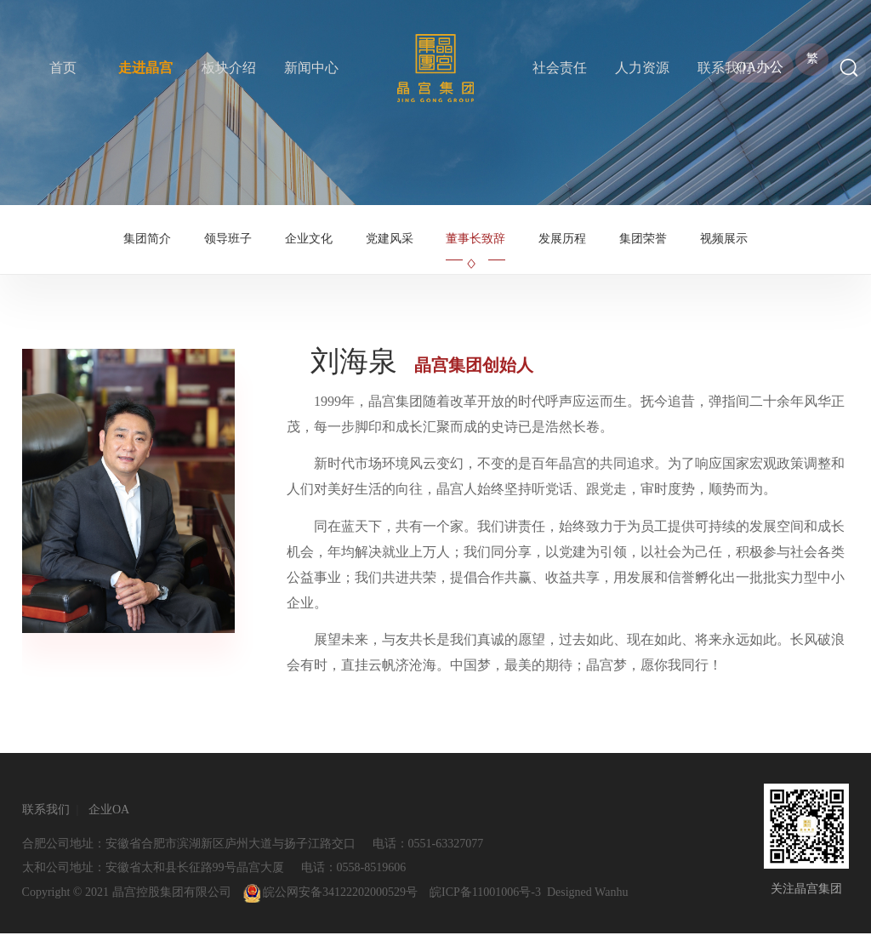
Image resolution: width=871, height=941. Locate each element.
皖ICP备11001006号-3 (485, 899)
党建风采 (389, 243)
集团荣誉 (643, 243)
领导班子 (228, 243)
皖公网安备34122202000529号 (330, 899)
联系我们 (724, 67)
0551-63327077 (446, 851)
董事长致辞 (475, 243)
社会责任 (559, 67)
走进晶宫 (145, 67)
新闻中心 (311, 67)
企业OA (108, 817)
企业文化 (309, 243)
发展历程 (562, 243)
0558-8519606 (372, 875)
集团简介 (147, 243)
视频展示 (724, 243)
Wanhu (611, 899)
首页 (63, 67)
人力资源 (642, 67)
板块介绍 (229, 67)
